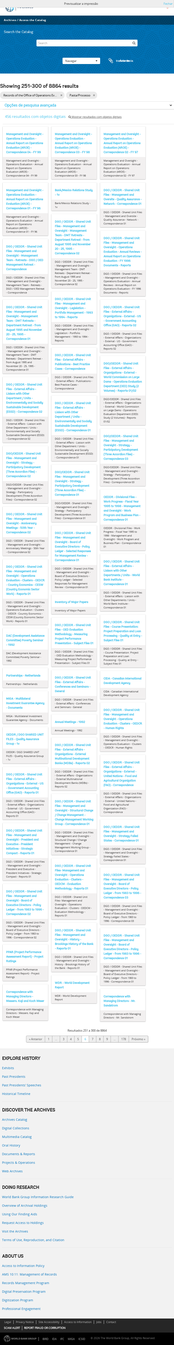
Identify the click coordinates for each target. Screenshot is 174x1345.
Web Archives (12, 1171)
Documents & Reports (18, 1154)
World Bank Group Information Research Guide (38, 1197)
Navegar (81, 61)
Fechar (168, 4)
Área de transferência (116, 60)
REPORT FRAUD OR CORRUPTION (44, 1328)
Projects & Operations (18, 1162)
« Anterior (35, 1039)
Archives (10, 20)
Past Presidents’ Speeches (21, 1085)
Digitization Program (17, 1300)
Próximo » (138, 1039)
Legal (7, 1322)
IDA (54, 1339)
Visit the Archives (15, 1231)
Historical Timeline (16, 1094)
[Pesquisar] (134, 43)
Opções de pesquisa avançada (30, 105)
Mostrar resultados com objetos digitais (95, 117)
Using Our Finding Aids (19, 1214)
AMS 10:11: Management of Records (29, 1274)
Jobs (99, 1322)
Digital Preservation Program (24, 1291)
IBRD (45, 1339)
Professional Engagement (21, 1309)
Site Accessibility (49, 1322)
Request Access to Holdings (23, 1223)
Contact (111, 1322)
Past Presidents (13, 1076)
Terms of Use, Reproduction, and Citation (33, 1240)
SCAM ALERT (12, 1328)
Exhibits (8, 1068)
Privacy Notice (25, 1322)
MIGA (71, 1339)
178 (123, 1039)
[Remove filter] (61, 95)
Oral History (11, 1145)
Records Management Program (25, 1283)
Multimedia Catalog (17, 1137)
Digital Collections (15, 1128)
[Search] (86, 43)
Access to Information (78, 1322)
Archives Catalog (14, 1119)
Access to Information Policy (23, 1266)
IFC (62, 1339)
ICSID (81, 1339)
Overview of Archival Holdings (24, 1205)
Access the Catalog (32, 20)
